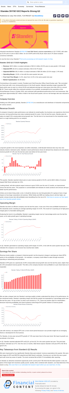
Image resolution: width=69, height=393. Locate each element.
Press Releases (40, 6)
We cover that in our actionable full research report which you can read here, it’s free (34, 365)
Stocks (3, 6)
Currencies (29, 6)
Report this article (8, 375)
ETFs (14, 6)
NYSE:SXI (23, 51)
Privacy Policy (45, 390)
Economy (21, 6)
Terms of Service (58, 390)
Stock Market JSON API (42, 381)
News (9, 6)
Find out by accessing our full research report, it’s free (36, 59)
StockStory (38, 16)
